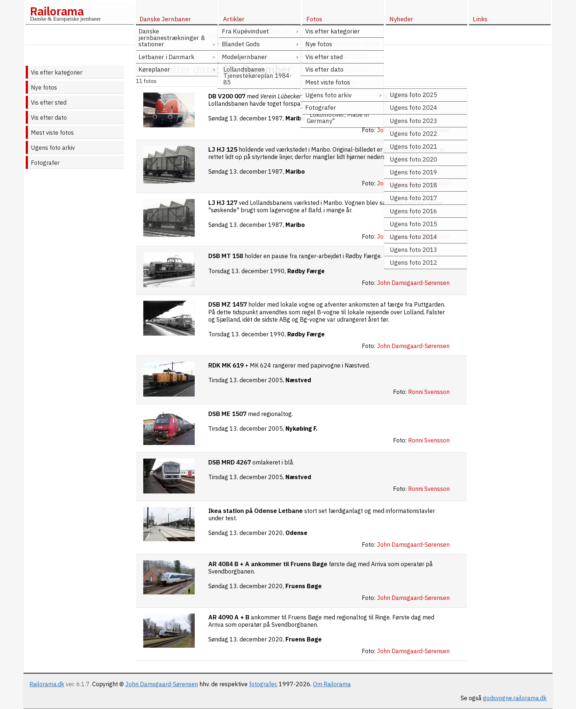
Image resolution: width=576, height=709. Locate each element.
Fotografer (45, 162)
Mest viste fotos (52, 132)
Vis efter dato (49, 117)
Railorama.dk (46, 684)
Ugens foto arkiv (53, 147)
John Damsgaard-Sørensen (161, 684)
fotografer (262, 684)
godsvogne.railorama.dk (515, 698)
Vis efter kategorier (56, 72)
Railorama (57, 11)
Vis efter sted (48, 102)
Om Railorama (332, 684)
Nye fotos (44, 87)
